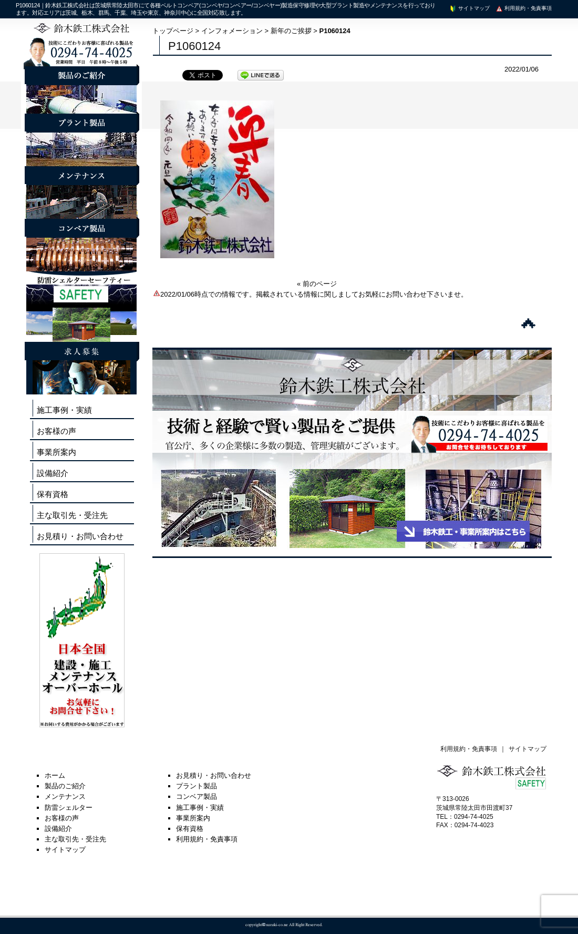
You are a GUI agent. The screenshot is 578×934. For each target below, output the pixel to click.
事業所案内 (56, 452)
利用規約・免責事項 (523, 8)
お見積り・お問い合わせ (80, 536)
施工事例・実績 (64, 409)
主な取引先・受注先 (72, 515)
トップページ (172, 31)
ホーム (55, 775)
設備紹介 (52, 473)
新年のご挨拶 (291, 31)
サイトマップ (469, 8)
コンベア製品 (196, 796)
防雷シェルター (68, 807)
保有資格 (52, 494)
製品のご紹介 (65, 786)
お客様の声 (56, 431)
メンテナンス (65, 796)
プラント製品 (196, 786)
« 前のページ (317, 284)
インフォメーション (232, 31)
